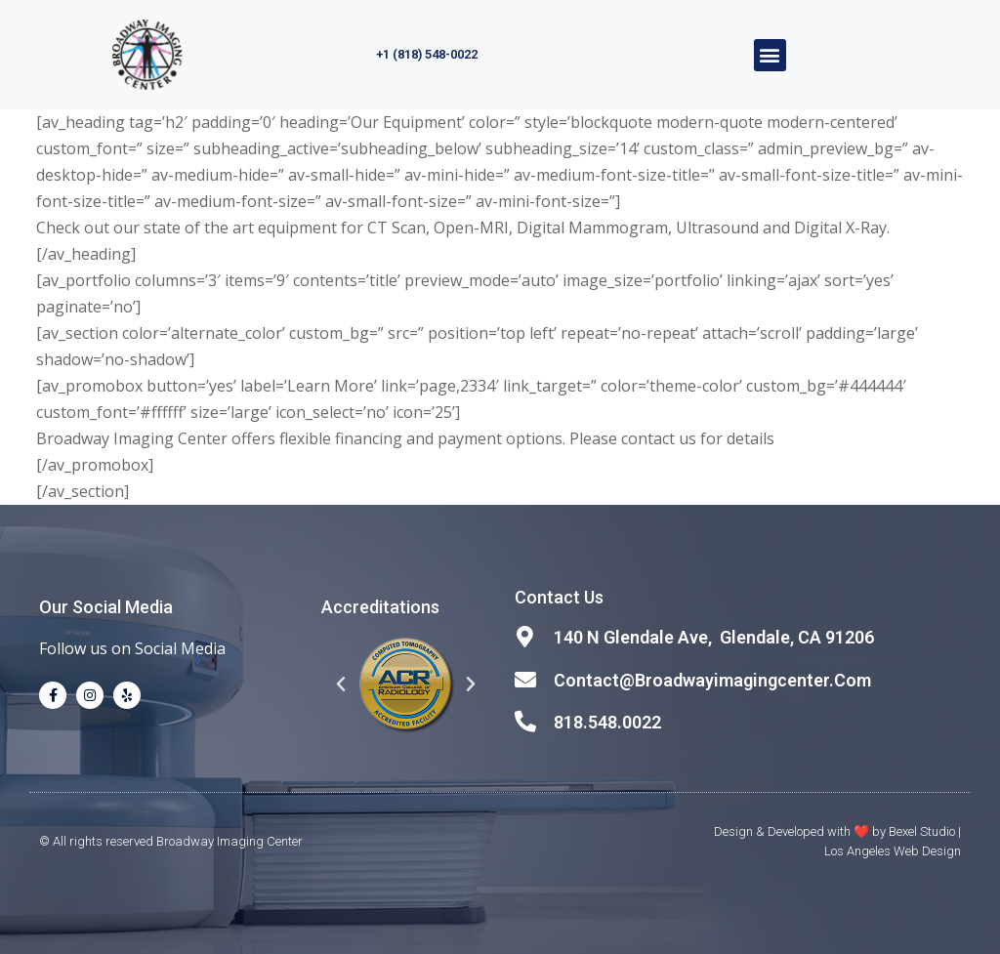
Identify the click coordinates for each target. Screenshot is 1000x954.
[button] (770, 55)
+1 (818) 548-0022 (427, 54)
